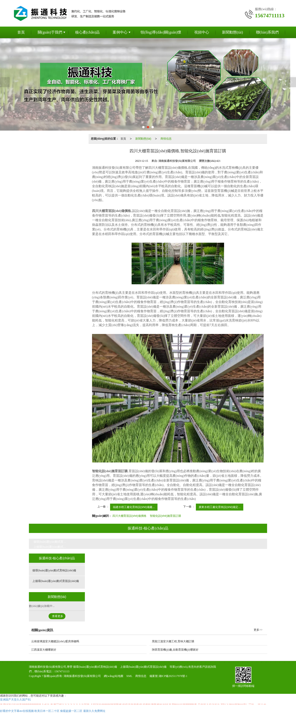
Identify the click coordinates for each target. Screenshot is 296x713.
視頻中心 (201, 32)
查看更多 (57, 616)
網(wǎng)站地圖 (113, 676)
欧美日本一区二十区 (46, 711)
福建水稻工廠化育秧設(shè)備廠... (134, 507)
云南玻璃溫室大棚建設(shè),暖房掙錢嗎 (55, 641)
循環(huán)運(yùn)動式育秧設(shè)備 (53, 541)
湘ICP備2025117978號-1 (173, 676)
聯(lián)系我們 (267, 32)
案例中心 (120, 32)
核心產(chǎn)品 (87, 32)
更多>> (258, 629)
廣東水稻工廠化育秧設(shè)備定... (219, 507)
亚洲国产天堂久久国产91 (15, 699)
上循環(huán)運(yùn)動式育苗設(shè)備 (53, 546)
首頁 (21, 32)
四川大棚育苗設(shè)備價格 (129, 515)
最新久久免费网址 (94, 711)
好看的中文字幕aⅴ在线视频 (17, 711)
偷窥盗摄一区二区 (71, 711)
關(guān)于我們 (50, 32)
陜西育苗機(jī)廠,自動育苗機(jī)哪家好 (175, 649)
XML (129, 676)
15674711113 (61, 671)
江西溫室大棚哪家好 (43, 649)
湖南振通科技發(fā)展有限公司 (82, 676)
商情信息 (166, 138)
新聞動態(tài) (232, 32)
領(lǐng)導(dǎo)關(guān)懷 (160, 32)
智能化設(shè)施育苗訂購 (165, 515)
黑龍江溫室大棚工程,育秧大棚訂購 (173, 641)
